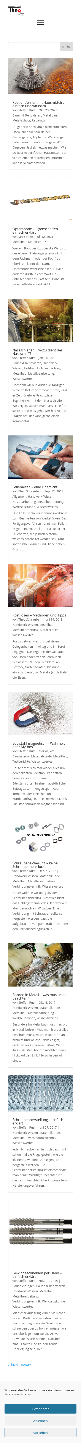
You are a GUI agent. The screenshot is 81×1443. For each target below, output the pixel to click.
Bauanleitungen (24, 1286)
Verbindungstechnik (27, 886)
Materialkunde (41, 756)
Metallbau (50, 115)
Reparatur (39, 120)
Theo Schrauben (29, 491)
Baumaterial (21, 756)
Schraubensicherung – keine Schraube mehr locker (35, 865)
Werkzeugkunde (24, 507)
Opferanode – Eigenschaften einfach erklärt (35, 230)
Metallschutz (21, 120)
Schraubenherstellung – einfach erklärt (38, 1121)
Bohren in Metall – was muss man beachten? (40, 996)
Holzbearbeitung (49, 368)
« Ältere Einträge (19, 1365)
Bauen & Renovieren (27, 115)
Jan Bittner (25, 237)
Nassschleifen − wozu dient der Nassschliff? (37, 352)
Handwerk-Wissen (40, 496)
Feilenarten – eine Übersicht (35, 487)
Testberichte (21, 761)
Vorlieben (40, 1432)
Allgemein (19, 496)
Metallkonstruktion (41, 881)
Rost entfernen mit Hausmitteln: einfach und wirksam (38, 104)
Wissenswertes (23, 379)
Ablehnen (40, 1421)
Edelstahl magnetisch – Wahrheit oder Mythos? (39, 745)
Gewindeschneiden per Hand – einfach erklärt (37, 1275)
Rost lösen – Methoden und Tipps (39, 615)
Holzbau (30, 368)
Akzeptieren (40, 1409)
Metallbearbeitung (41, 373)
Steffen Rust (26, 110)
